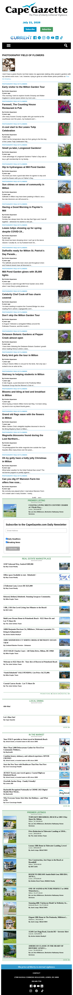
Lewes (30, 509)
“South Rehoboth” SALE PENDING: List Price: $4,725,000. (26, 673)
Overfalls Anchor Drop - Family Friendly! (19, 781)
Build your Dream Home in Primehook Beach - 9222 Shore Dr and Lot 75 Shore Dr (28, 619)
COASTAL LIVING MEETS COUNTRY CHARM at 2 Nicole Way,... (48, 506)
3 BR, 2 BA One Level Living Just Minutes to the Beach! (25, 607)
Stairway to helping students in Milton (23, 374)
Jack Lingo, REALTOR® (39, 850)
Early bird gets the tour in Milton (20, 355)
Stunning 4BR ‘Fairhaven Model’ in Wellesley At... (48, 903)
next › (40, 497)
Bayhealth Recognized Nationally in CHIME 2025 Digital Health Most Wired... (25, 791)
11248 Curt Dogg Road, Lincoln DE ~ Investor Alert (49, 932)
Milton (31, 821)
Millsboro (31, 919)
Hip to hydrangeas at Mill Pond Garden (23, 167)
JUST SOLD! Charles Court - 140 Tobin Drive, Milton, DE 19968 (28, 651)
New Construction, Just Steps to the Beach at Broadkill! (46, 861)
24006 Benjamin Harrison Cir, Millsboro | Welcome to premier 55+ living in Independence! (29, 630)
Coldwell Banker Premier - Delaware (18, 645)
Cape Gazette (10, 720)
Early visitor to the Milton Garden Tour (23, 87)
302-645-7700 (36, 981)
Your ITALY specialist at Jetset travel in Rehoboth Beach (25, 739)
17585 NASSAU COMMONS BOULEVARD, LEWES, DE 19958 (36, 977)
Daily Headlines (14, 539)
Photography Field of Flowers (23, 55)
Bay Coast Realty (12, 566)
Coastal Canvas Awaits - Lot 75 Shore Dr (19, 683)
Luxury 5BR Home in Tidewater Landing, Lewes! (48, 846)
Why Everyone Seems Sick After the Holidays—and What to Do (25, 799)
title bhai (6, 706)
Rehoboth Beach (33, 905)
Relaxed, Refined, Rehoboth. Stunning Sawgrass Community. (27, 597)
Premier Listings (36, 812)
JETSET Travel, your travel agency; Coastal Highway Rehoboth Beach (24, 774)
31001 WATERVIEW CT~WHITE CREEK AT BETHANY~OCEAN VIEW (29, 641)
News (55, 693)
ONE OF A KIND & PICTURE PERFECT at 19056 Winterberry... (48, 890)
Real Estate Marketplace (36, 559)
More (65, 727)
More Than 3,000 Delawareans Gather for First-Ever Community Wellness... (23, 749)
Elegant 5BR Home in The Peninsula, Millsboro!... (48, 917)
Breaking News (13, 542)
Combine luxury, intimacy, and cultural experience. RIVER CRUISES (26, 757)
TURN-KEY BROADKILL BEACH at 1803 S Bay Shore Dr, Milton (48, 818)
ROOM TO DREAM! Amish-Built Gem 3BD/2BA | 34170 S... (48, 875)
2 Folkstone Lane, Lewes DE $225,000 (18, 586)
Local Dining (36, 701)
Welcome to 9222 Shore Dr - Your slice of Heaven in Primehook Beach (30, 662)
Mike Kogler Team (12, 599)
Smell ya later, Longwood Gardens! (21, 148)
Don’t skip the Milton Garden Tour (21, 315)
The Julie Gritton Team (14, 623)
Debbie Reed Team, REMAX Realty (43, 881)
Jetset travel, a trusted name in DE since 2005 (22, 741)
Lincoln (31, 934)
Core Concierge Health (14, 766)
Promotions (45, 693)
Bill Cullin (9, 610)
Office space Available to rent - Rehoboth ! (19, 575)
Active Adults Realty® (13, 634)
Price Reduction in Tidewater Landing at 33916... (47, 831)
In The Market (36, 735)
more (65, 806)
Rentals (64, 693)
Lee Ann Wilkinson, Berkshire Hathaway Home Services (46, 513)
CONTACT (36, 973)
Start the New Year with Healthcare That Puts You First (24, 764)
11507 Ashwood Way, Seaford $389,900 (18, 564)
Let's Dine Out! (9, 717)
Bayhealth (9, 752)
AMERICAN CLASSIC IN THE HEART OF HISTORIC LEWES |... (46, 947)
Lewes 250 (9, 783)
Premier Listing (36, 500)
